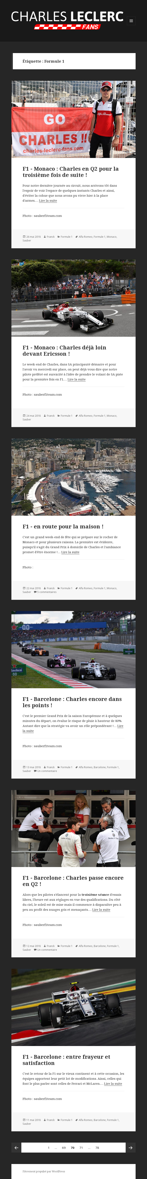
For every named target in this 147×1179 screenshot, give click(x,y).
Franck (51, 237)
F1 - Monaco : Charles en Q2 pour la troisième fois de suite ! (71, 172)
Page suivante (131, 1148)
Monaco (112, 237)
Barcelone (100, 767)
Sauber (27, 240)
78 (98, 1146)
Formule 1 (67, 237)
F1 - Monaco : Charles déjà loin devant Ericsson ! (64, 350)
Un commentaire (47, 771)
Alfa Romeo (85, 237)
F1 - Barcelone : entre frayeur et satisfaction (66, 1060)
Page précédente (16, 1148)
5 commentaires (47, 592)
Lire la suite (48, 200)
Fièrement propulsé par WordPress (44, 1171)
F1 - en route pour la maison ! (63, 526)
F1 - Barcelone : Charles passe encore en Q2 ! (73, 881)
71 (82, 1146)
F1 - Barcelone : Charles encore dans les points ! (72, 702)
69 (65, 1146)
